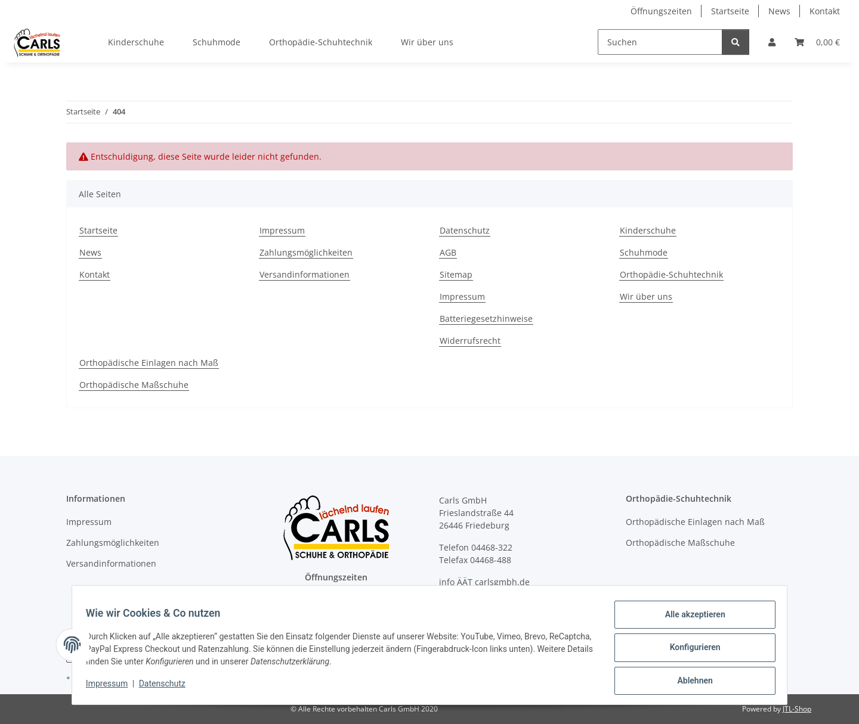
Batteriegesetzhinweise (486, 318)
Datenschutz (167, 687)
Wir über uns (427, 42)
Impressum (112, 687)
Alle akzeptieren (689, 619)
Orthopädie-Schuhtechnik (320, 42)
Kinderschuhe (136, 42)
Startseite (730, 11)
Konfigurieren (689, 650)
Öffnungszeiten (661, 11)
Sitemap (456, 274)
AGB (448, 252)
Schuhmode (216, 42)
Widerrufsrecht (470, 340)
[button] (772, 42)
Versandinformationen (304, 274)
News (779, 11)
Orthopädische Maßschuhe (134, 384)
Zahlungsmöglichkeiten (306, 252)
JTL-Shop (797, 709)
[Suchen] (660, 42)
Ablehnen (689, 681)
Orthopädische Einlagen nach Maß (148, 362)
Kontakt (824, 11)
